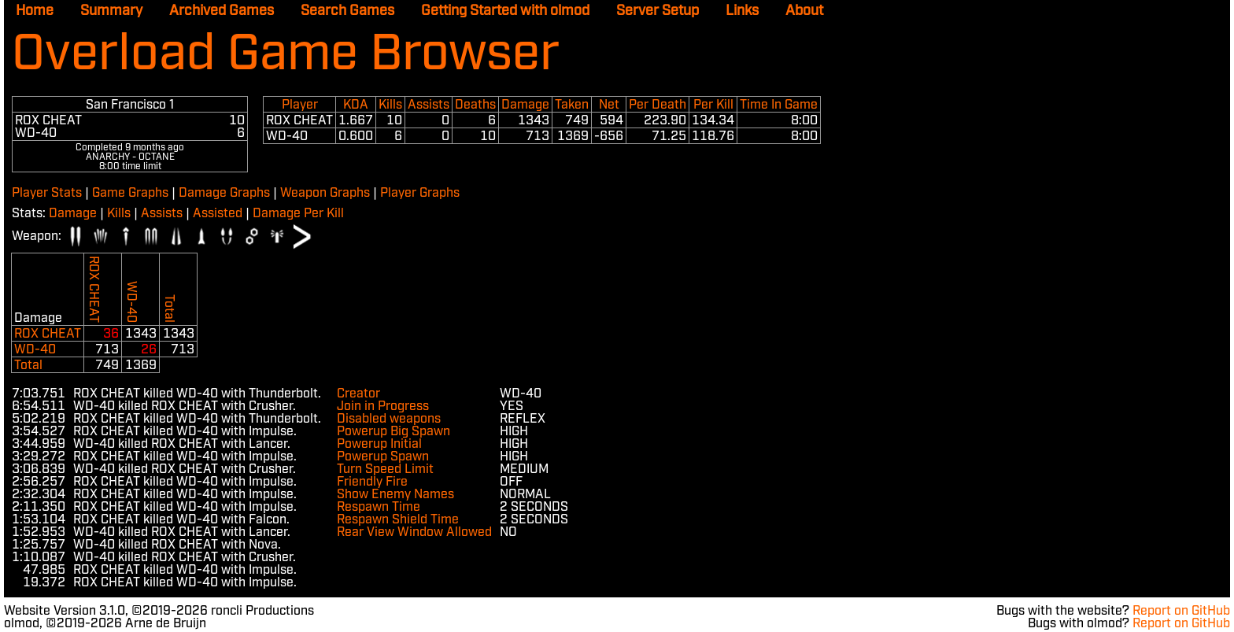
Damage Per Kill (298, 213)
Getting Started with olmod (505, 11)
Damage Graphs (224, 193)
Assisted (217, 213)
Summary (111, 11)
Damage (73, 213)
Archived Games (221, 11)
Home (35, 11)
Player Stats (47, 193)
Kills (119, 213)
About (804, 11)
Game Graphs (130, 193)
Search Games (347, 11)
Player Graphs (420, 193)
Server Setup (657, 11)
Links (742, 11)
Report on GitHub (1181, 611)
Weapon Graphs (325, 193)
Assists (162, 213)
